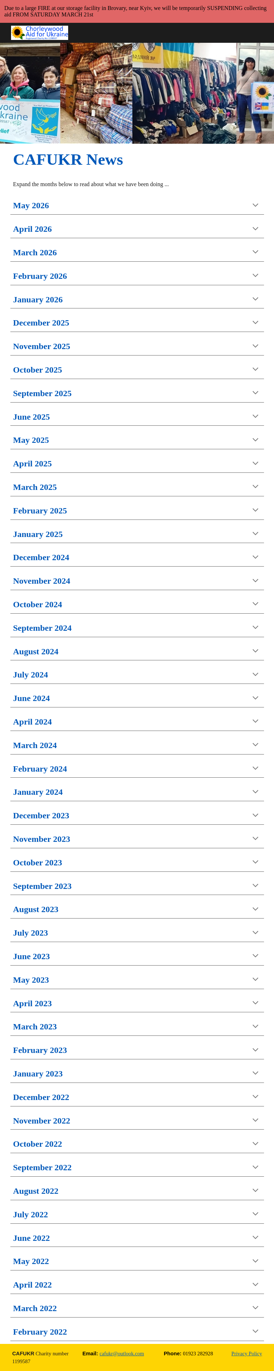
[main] (94, 159)
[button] (255, 205)
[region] (137, 11)
